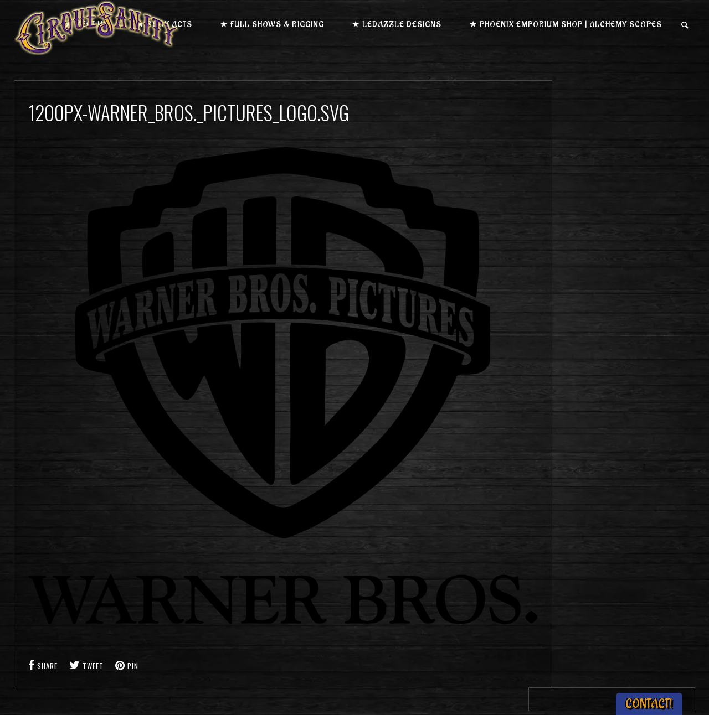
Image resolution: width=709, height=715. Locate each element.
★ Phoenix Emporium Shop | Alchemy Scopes (565, 24)
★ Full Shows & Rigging (272, 24)
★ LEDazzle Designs (396, 24)
